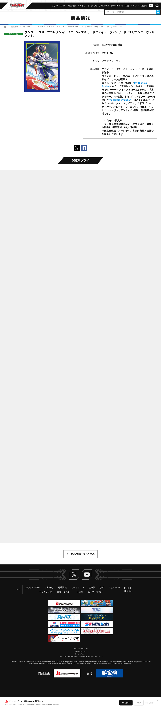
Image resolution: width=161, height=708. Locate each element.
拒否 (139, 703)
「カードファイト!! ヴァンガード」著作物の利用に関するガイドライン (80, 656)
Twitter (74, 574)
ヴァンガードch (151, 6)
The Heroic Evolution (119, 100)
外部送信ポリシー (80, 651)
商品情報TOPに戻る (82, 554)
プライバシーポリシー (80, 648)
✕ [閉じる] (157, 700)
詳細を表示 (149, 703)
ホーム (5, 26)
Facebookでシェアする (84, 148)
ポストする (77, 148)
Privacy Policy (53, 704)
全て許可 (126, 703)
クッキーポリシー (80, 654)
